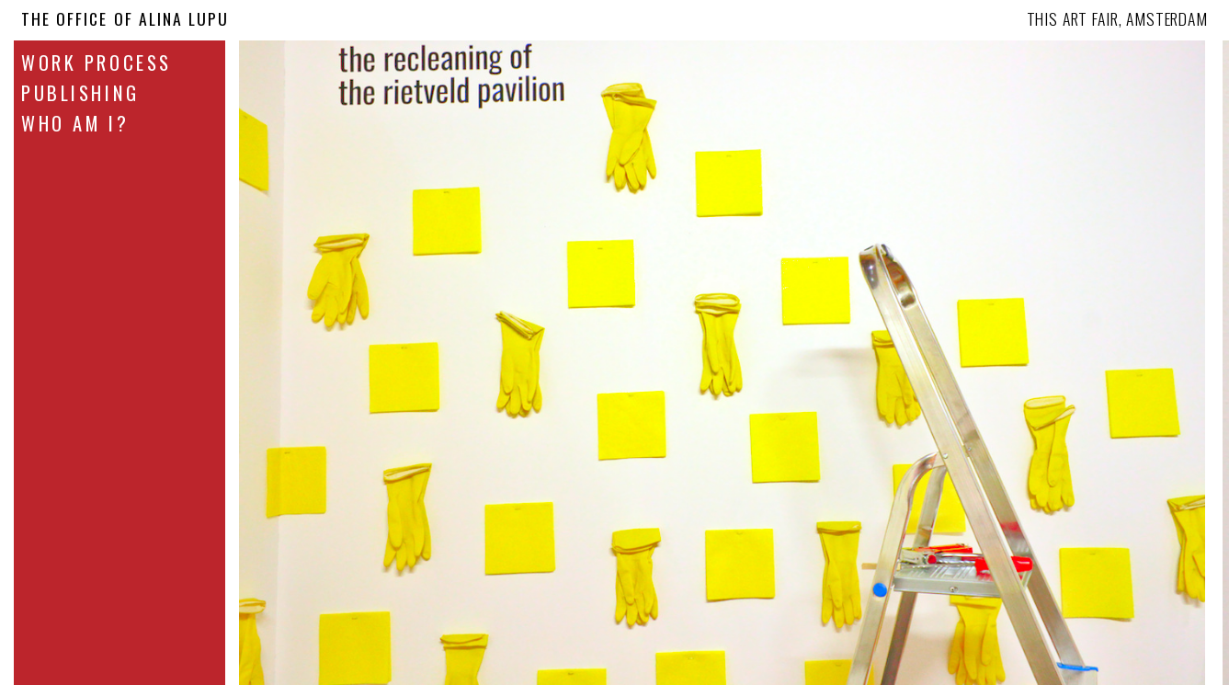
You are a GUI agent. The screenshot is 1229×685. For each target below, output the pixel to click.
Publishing (80, 93)
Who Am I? (75, 123)
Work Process (96, 62)
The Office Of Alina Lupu (125, 18)
